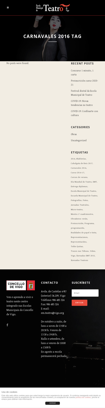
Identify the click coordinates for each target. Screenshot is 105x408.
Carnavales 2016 (78, 168)
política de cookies (83, 397)
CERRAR (52, 403)
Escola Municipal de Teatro (83, 191)
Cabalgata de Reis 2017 (82, 163)
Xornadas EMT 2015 (85, 256)
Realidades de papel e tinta (83, 233)
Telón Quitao (77, 246)
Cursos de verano (79, 177)
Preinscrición (77, 223)
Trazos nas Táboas (80, 251)
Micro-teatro (77, 209)
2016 (73, 159)
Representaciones (79, 237)
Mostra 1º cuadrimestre (82, 214)
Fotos (85, 200)
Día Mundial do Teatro (81, 182)
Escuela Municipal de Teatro (84, 196)
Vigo (73, 256)
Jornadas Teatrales (80, 205)
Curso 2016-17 (77, 173)
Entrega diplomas (79, 186)
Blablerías (81, 159)
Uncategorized (78, 140)
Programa (89, 223)
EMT (95, 182)
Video (92, 251)
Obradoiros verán (79, 219)
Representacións (79, 242)
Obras (74, 134)
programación (77, 228)
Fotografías (76, 200)
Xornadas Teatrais (79, 260)
